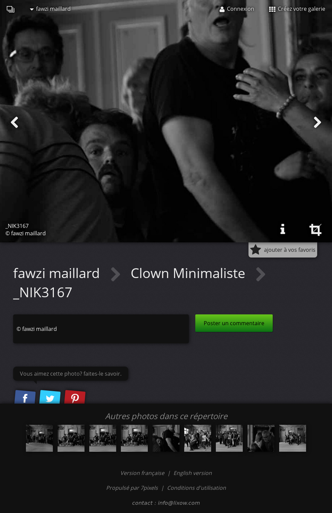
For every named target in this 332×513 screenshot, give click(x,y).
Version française (143, 473)
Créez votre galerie (297, 8)
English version (192, 473)
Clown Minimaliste (189, 273)
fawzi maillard (50, 8)
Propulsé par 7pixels (132, 487)
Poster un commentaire (234, 323)
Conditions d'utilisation (196, 487)
